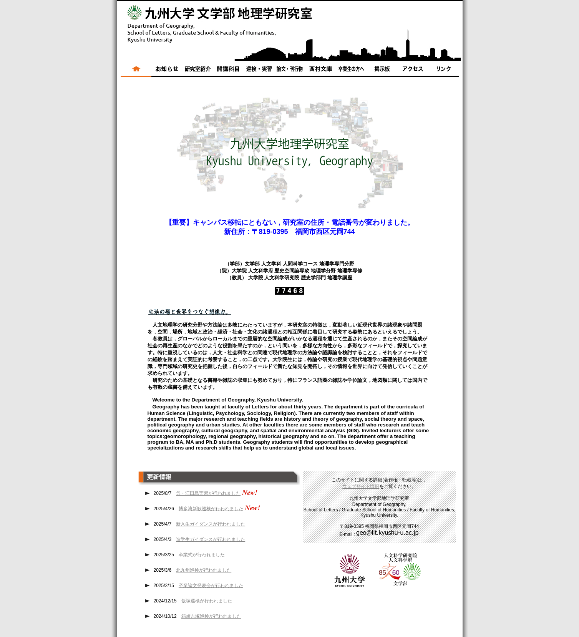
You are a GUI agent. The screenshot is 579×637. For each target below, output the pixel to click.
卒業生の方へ (351, 71)
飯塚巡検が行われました (206, 601)
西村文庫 (320, 71)
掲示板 (382, 71)
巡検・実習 (259, 71)
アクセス (412, 71)
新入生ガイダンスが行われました (210, 524)
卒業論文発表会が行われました (211, 585)
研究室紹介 (197, 71)
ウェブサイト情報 (360, 486)
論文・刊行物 (289, 71)
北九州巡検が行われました (203, 570)
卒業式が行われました (202, 554)
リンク (445, 71)
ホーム (134, 71)
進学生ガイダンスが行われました (210, 539)
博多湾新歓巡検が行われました (211, 508)
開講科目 (228, 71)
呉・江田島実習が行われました (208, 493)
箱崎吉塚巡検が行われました (211, 616)
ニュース (166, 71)
